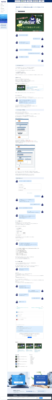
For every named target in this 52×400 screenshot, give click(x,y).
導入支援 (31, 361)
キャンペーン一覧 (2, 10)
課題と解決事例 (2, 8)
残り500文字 (22, 319)
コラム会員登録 (2, 15)
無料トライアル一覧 (3, 19)
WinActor (22, 11)
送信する (30, 337)
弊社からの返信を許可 (20, 326)
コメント (19, 319)
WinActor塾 (19, 11)
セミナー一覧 (2, 17)
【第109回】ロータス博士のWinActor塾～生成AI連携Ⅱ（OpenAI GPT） (37, 351)
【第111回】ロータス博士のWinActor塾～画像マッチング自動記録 (21, 351)
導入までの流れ (2, 5)
